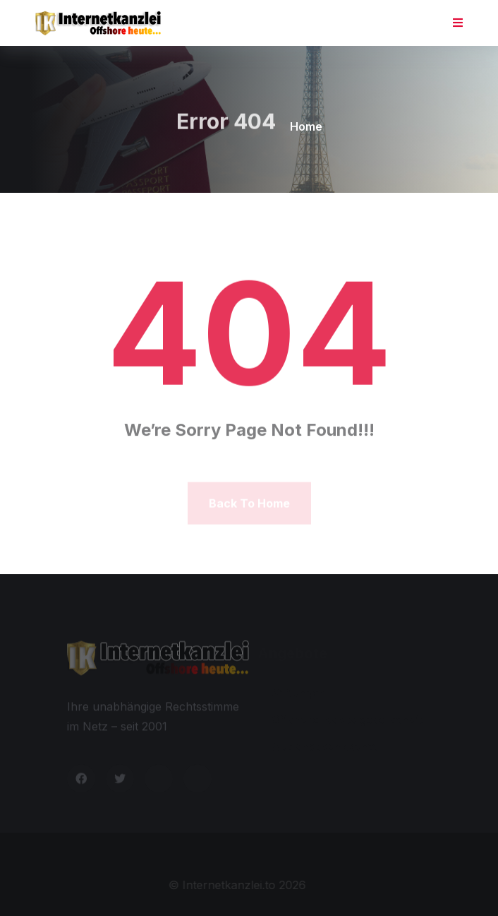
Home (306, 126)
